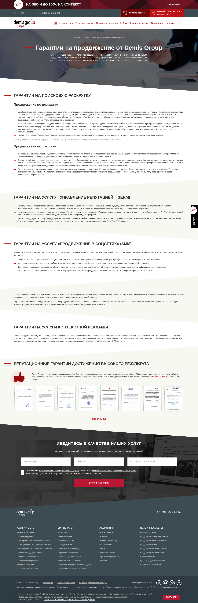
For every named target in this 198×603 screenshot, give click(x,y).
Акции (90, 23)
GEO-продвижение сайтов (27, 569)
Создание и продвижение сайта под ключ (75, 565)
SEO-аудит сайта (65, 545)
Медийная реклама (66, 541)
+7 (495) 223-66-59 (48, 12)
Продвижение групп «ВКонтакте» (154, 541)
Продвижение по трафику (68, 549)
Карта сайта (48, 583)
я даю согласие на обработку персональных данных (59, 471)
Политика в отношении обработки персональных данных (80, 587)
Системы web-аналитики (150, 565)
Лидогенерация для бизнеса (69, 557)
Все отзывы (99, 419)
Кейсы (123, 23)
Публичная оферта (107, 553)
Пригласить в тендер (107, 23)
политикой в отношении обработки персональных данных (114, 471)
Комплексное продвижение (27, 557)
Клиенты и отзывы (139, 23)
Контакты (170, 23)
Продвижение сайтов (25, 533)
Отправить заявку (99, 483)
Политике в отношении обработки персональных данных (69, 599)
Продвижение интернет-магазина (154, 537)
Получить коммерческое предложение (165, 13)
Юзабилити (62, 533)
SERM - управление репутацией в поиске (33, 545)
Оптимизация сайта (148, 533)
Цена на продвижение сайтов (152, 561)
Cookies (43, 594)
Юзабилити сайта (147, 557)
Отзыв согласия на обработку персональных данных (156, 587)
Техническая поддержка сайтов (29, 553)
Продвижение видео (148, 545)
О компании (157, 23)
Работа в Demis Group (108, 541)
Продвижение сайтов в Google (152, 553)
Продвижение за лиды (25, 565)
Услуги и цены (66, 23)
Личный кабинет (105, 545)
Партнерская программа (109, 557)
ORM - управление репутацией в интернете (34, 549)
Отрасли (80, 23)
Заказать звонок (133, 13)
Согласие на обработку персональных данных (35, 587)
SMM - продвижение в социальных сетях (33, 541)
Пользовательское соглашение (119, 587)
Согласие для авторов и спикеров (94, 583)
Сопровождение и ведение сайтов (72, 569)
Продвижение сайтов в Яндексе (153, 549)
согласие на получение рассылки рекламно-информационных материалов (72, 474)
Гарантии (103, 561)
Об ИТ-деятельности (66, 583)
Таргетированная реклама (27, 561)
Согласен (171, 597)
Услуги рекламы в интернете (70, 561)
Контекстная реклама (25, 537)
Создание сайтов (65, 537)
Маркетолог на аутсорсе (68, 553)
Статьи (102, 549)
